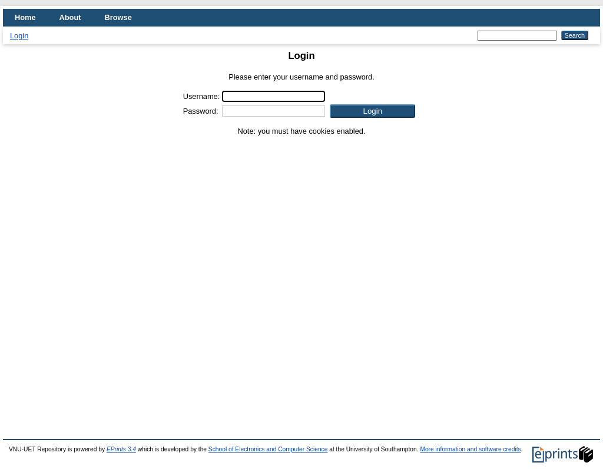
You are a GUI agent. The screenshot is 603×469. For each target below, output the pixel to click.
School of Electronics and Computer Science (268, 449)
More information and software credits (470, 449)
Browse (118, 17)
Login (19, 35)
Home (25, 17)
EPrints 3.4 (121, 449)
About (70, 17)
